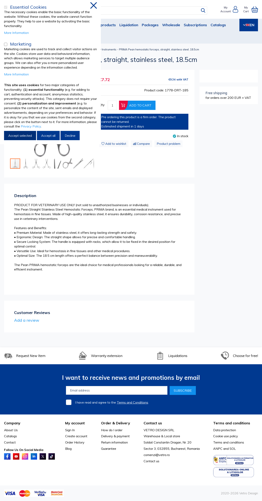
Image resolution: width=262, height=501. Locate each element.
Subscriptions (195, 25)
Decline (70, 136)
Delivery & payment (115, 436)
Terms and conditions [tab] (231, 423)
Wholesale (171, 25)
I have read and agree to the (111, 402)
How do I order (111, 430)
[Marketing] (5, 44)
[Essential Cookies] (5, 7)
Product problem (168, 144)
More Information (16, 33)
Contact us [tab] (153, 423)
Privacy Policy (31, 126)
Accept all (48, 136)
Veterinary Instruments (102, 49)
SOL (233, 449)
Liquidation (128, 25)
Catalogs (218, 25)
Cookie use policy (225, 436)
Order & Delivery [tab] (115, 423)
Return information (114, 442)
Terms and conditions (228, 442)
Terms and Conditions (132, 402)
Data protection (224, 430)
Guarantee (108, 449)
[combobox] (134, 10)
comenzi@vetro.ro (157, 455)
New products (104, 25)
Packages (150, 25)
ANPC (217, 449)
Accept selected (20, 136)
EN (248, 25)
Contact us (151, 461)
